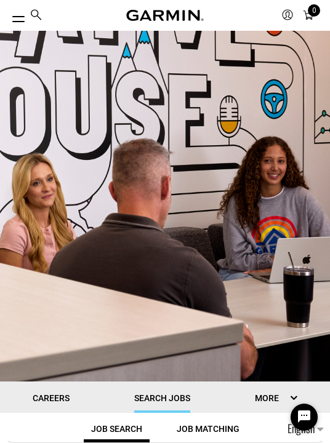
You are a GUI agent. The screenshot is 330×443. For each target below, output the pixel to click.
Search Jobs (162, 398)
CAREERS (51, 398)
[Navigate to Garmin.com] (165, 15)
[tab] (117, 428)
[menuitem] (36, 15)
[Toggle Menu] (13, 15)
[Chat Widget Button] (304, 417)
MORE (267, 398)
